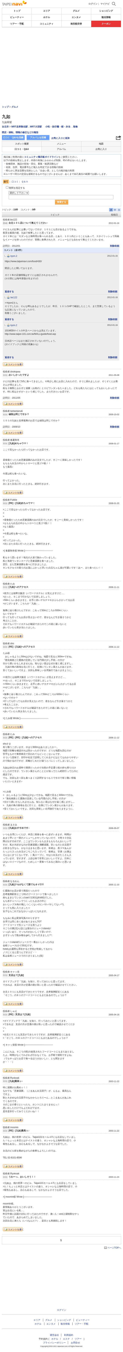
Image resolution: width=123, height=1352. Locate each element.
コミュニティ (46, 23)
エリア (46, 11)
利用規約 (68, 1335)
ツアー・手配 (17, 23)
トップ (16, 11)
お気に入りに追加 (60, 138)
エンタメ (76, 17)
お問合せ (75, 1342)
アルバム (61, 149)
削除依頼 (114, 246)
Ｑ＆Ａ (24, 181)
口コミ (15, 181)
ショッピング (106, 11)
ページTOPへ (114, 1247)
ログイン (93, 3)
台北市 (5, 126)
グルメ (76, 11)
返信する (9, 291)
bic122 (13, 297)
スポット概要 (22, 143)
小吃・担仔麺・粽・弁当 (57, 126)
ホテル (46, 17)
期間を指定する (17, 188)
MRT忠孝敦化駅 (19, 126)
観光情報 (106, 17)
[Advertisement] (61, 38)
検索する (61, 202)
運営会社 (54, 1335)
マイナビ (105, 3)
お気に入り (101, 149)
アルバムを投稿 (38, 137)
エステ (66, 1339)
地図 (101, 143)
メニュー (61, 143)
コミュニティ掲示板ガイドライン (41, 157)
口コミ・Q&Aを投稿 (13, 137)
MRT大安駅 (36, 126)
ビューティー (17, 17)
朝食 (75, 126)
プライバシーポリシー (54, 1342)
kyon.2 (13, 256)
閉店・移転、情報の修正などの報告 (20, 132)
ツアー (78, 1339)
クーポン (106, 23)
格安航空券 (76, 23)
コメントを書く (16, 364)
